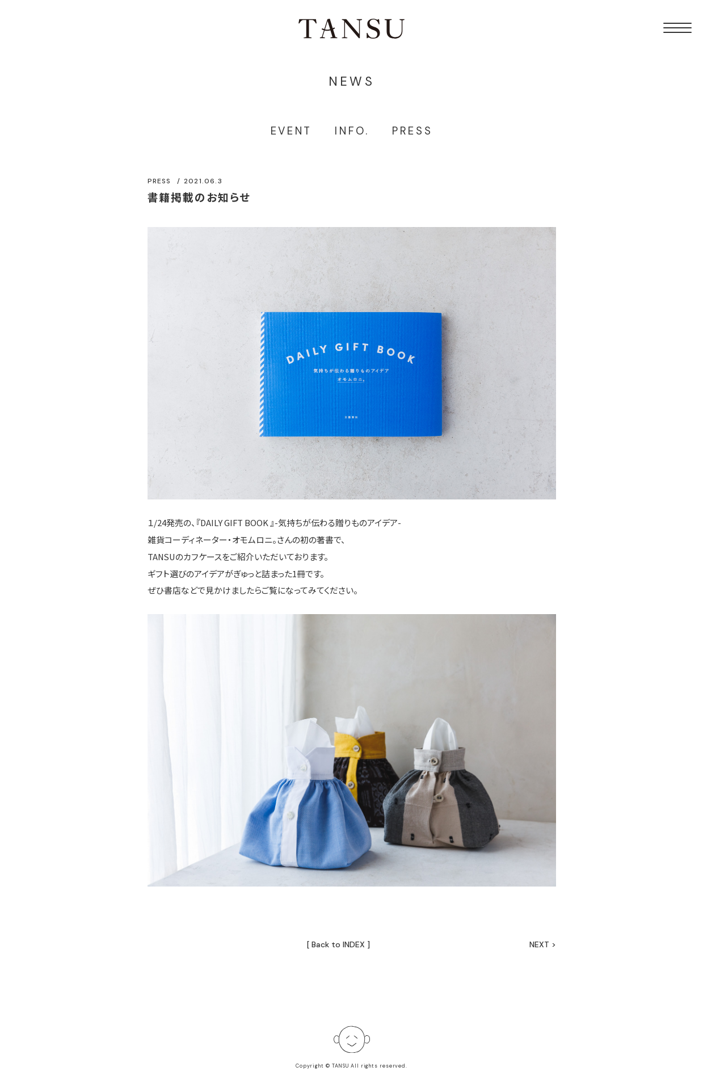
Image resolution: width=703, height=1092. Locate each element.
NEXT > (542, 944)
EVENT (292, 131)
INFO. (352, 131)
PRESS (412, 131)
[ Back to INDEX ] (338, 944)
